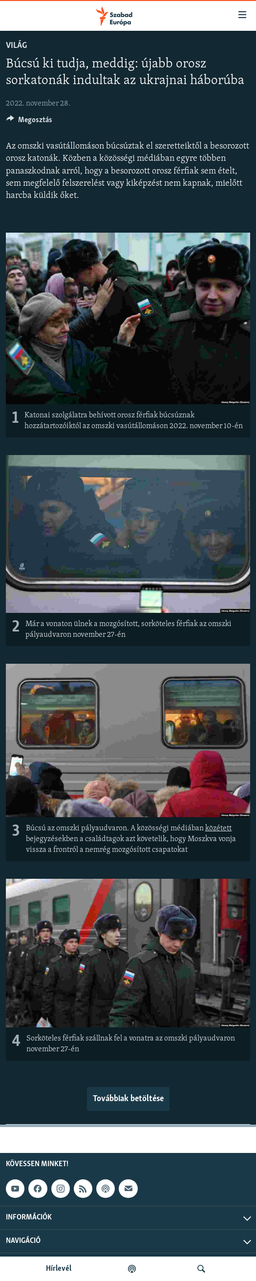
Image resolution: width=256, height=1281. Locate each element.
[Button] (29, 122)
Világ (16, 45)
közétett (218, 828)
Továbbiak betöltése (128, 1099)
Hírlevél (58, 1269)
